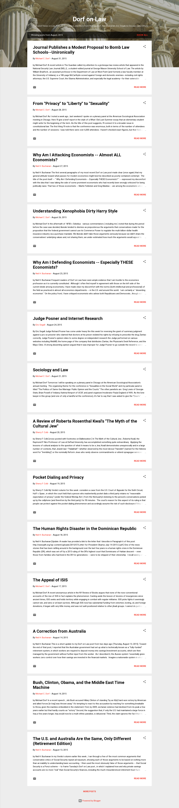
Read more (140, 87)
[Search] (150, 7)
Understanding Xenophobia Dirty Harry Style (75, 211)
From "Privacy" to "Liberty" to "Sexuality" (71, 103)
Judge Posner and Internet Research (68, 318)
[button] (144, 47)
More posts (89, 791)
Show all (142, 35)
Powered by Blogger (89, 800)
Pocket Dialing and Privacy (58, 477)
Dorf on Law (89, 19)
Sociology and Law (50, 369)
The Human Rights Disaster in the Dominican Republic (84, 528)
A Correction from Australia (59, 631)
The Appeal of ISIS (50, 579)
